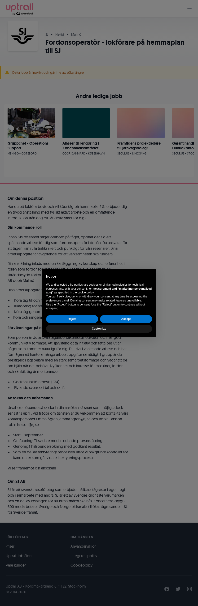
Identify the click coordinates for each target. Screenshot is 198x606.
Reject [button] (72, 319)
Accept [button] (126, 319)
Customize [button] (99, 328)
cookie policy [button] (86, 292)
